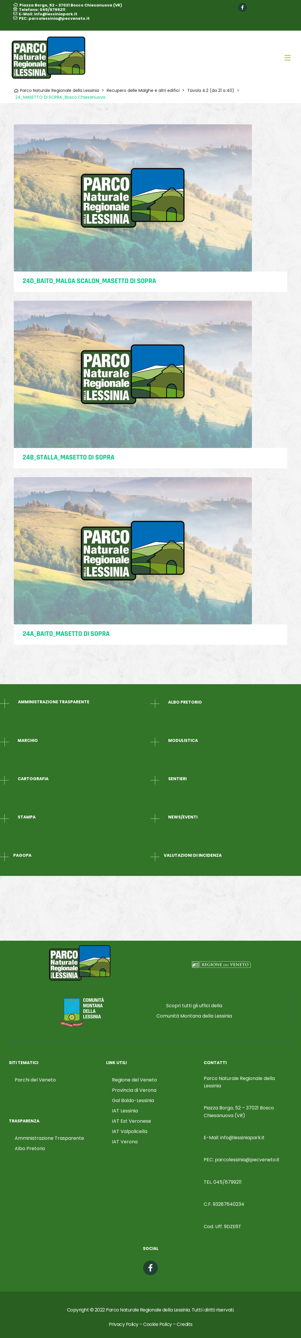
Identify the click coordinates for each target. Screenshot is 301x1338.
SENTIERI (177, 779)
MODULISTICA (183, 740)
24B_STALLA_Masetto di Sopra (68, 457)
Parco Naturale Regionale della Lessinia (148, 1309)
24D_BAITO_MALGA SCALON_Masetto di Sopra (89, 281)
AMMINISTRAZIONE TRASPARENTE (53, 702)
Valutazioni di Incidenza (193, 855)
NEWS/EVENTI (183, 817)
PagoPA (22, 855)
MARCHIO (28, 740)
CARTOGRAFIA (33, 779)
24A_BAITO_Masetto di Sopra (66, 633)
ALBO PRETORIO (185, 702)
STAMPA (27, 817)
